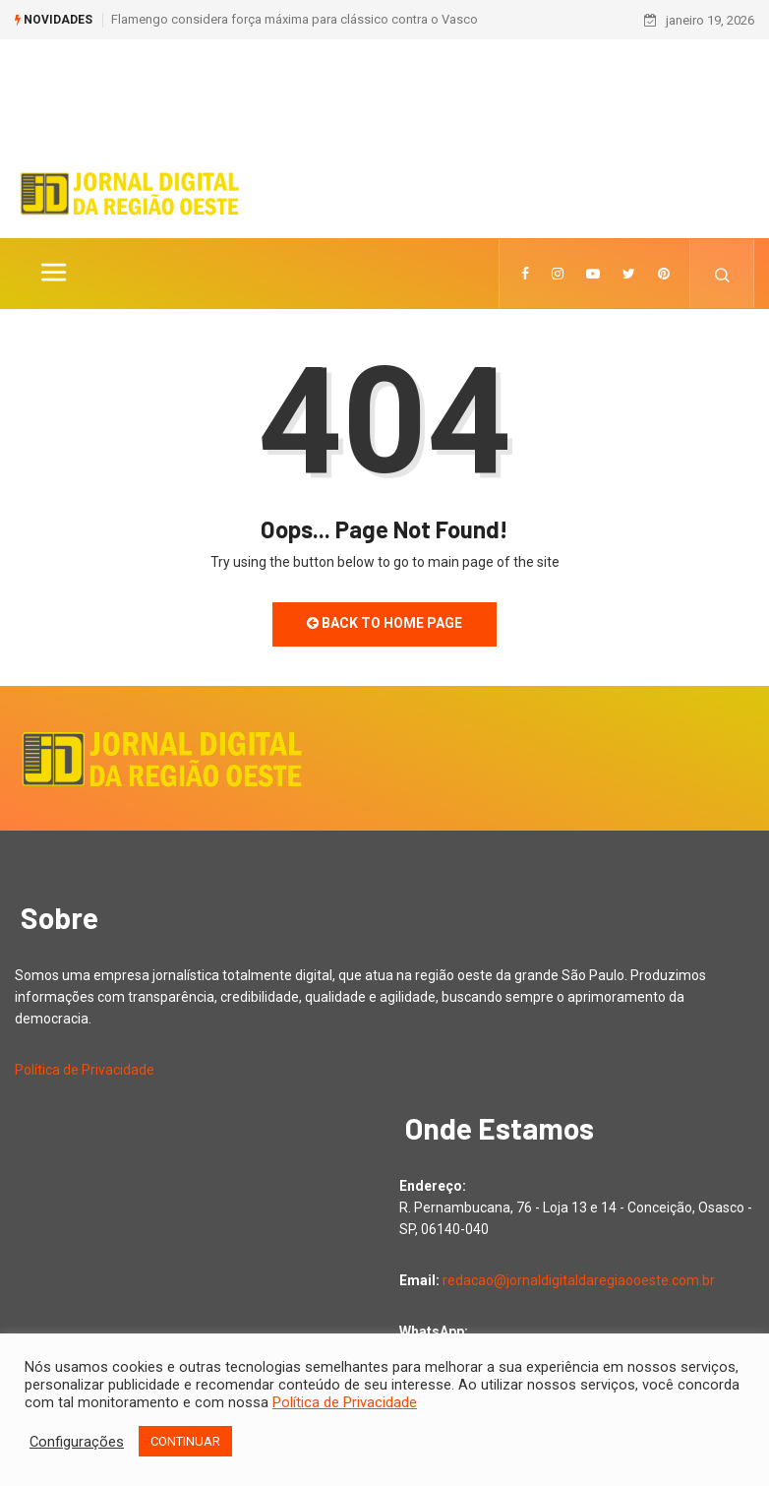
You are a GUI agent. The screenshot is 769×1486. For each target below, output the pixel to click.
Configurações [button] (77, 1442)
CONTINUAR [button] (185, 1441)
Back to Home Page (384, 623)
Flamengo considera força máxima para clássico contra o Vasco (294, 19)
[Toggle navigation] (53, 273)
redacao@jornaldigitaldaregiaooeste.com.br (579, 1280)
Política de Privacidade (84, 1070)
